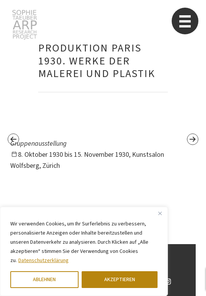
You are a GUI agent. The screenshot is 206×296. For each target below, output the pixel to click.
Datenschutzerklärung (43, 260)
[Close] (159, 213)
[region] (84, 251)
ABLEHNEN (44, 279)
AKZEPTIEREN (119, 279)
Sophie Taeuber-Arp (24, 25)
